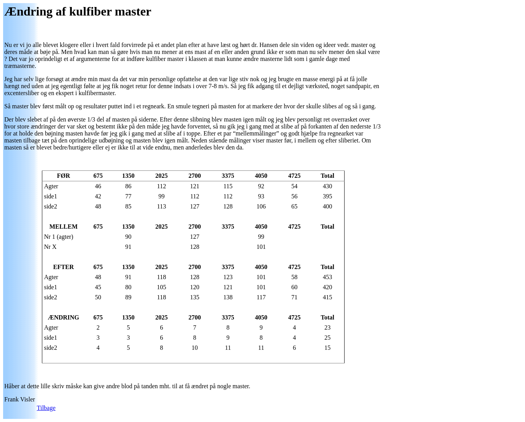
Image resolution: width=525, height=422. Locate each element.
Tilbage (46, 408)
